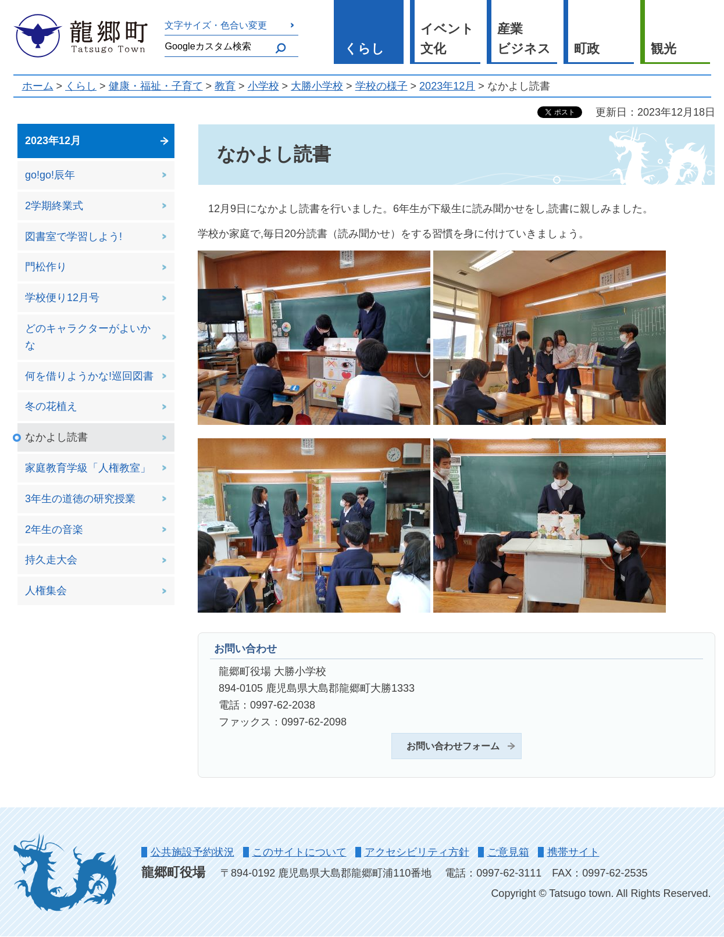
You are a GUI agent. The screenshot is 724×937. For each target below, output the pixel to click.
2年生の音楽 (54, 529)
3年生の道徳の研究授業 (80, 499)
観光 (663, 48)
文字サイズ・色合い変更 (216, 25)
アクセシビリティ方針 (417, 852)
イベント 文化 (447, 39)
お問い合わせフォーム (453, 746)
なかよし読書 (56, 437)
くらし (364, 48)
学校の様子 (381, 86)
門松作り (46, 267)
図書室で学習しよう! (73, 236)
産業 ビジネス (524, 39)
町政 (587, 48)
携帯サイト (573, 852)
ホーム (38, 86)
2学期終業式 (54, 206)
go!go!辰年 (50, 175)
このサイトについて (299, 852)
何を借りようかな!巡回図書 (89, 376)
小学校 (263, 86)
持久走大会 (51, 560)
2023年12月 (447, 86)
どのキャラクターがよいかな (88, 337)
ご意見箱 (508, 852)
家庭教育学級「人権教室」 (88, 468)
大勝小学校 (317, 86)
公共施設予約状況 (192, 852)
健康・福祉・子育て (156, 86)
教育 (225, 86)
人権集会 (46, 590)
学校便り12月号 (62, 297)
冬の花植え (51, 406)
